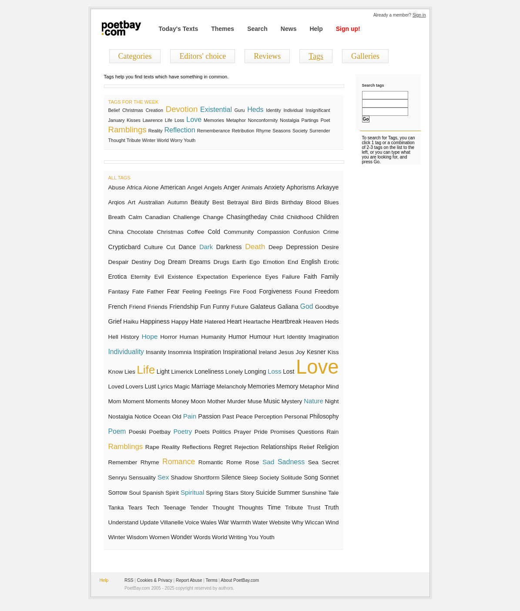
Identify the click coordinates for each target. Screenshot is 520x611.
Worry (176, 140)
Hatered (215, 321)
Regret (223, 446)
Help (315, 28)
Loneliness (209, 371)
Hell (113, 337)
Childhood (300, 217)
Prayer (242, 432)
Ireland (267, 352)
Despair (118, 262)
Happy (179, 321)
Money (180, 401)
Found (303, 291)
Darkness (229, 246)
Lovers (135, 386)
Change (213, 217)
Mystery (292, 401)
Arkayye (327, 187)
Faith (310, 276)
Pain (190, 416)
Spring (214, 492)
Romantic (210, 462)
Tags (316, 56)
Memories (214, 120)
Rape (152, 447)
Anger (232, 187)
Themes (222, 28)
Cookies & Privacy (154, 580)
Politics (221, 432)
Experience (246, 276)
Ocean (162, 416)
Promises (282, 432)
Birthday (292, 202)
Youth (189, 140)
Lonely (234, 371)
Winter (149, 140)
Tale (333, 492)
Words (202, 537)
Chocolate (140, 232)
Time (274, 507)
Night (332, 401)
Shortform (206, 477)
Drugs (221, 262)
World (163, 140)
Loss (179, 120)
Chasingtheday (246, 216)
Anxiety (274, 187)
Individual (293, 110)
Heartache (256, 321)
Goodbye (327, 307)
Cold (214, 231)
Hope (149, 336)
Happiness (155, 321)
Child (277, 217)
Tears (135, 507)
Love (193, 119)
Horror (168, 337)
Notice (142, 416)
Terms (212, 580)
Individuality (126, 351)
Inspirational (240, 351)
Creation (154, 110)
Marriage (203, 386)
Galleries (365, 56)
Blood (313, 202)
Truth (332, 507)
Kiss (333, 352)
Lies (129, 371)
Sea (313, 462)
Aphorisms (300, 187)
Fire (235, 291)
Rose (252, 462)
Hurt (279, 337)
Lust (150, 386)
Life (168, 120)
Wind (332, 522)
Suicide (266, 492)
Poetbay (160, 432)
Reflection (179, 130)
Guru (240, 110)
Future (239, 307)
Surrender (319, 130)
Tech (153, 507)
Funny (221, 307)
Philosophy (324, 416)
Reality (155, 130)
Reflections (196, 447)
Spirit (172, 492)
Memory (287, 386)
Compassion (273, 232)
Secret (330, 462)
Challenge (186, 217)
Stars (231, 492)
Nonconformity (263, 120)
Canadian (157, 217)
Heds (255, 109)
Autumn (178, 202)
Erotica (117, 276)
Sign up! (348, 28)
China (116, 232)
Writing (237, 537)
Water (260, 522)
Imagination (324, 337)
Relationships (279, 447)
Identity (273, 110)
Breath (117, 217)
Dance (187, 247)
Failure (291, 276)
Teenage (174, 507)
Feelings (216, 291)
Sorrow (117, 492)
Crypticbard (124, 246)
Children (327, 216)
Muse (255, 401)
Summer (289, 492)
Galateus (262, 306)
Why (297, 522)
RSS (129, 580)
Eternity (141, 276)
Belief (114, 110)
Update (149, 522)
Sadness (291, 462)
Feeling (191, 291)
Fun (205, 306)
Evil (159, 276)
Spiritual (192, 492)
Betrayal (238, 202)
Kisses (133, 120)
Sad (268, 462)
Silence (231, 477)
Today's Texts (178, 28)
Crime (331, 232)
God (306, 306)
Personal (296, 416)
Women (159, 537)
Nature (313, 401)
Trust (313, 507)
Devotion (182, 109)
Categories (135, 56)
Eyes (271, 276)
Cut (170, 247)
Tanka (116, 507)
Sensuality (142, 477)
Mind (332, 386)
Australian (151, 202)
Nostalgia (289, 120)
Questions (311, 432)
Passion (209, 416)
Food (249, 291)
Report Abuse (189, 580)
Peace (244, 416)
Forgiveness (275, 291)
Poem (117, 431)
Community (239, 232)
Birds (271, 202)
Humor (237, 336)
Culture (153, 247)
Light (163, 371)
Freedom (327, 291)
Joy (300, 352)
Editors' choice (202, 56)
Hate (196, 321)
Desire (330, 247)
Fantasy (118, 291)
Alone (151, 187)
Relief (306, 447)
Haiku (130, 321)
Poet (325, 120)
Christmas (132, 110)
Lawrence (153, 120)
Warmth (241, 522)
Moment (133, 401)
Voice (192, 522)
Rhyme (263, 130)
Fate (138, 291)
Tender (199, 507)
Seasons (281, 130)
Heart (234, 321)
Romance (178, 461)
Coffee (196, 232)
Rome (234, 462)
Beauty (200, 202)
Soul (135, 492)
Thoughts (250, 507)
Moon (198, 401)
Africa (134, 187)
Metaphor (236, 120)
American (172, 187)
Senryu (117, 477)
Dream (177, 261)
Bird (257, 202)
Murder (236, 401)
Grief (115, 321)
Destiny (141, 262)
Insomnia (180, 352)
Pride (260, 432)
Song (311, 477)
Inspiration (207, 352)
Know (115, 371)
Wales (209, 522)
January (116, 120)
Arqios (116, 202)
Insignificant (317, 110)
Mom (114, 401)
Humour (260, 336)
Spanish (153, 492)
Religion (328, 446)
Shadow (181, 477)
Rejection (246, 447)
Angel (194, 187)
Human (189, 337)
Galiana (288, 306)
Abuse (116, 187)
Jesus (286, 352)
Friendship (183, 306)
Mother (216, 401)
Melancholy (231, 386)
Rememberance (213, 130)
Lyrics (165, 386)
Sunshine (314, 492)
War (223, 522)
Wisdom (137, 537)
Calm (135, 217)
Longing (255, 371)
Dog (159, 262)
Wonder (181, 536)
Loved (116, 386)
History (130, 337)
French (117, 306)
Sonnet (329, 477)
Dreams (199, 261)
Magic (182, 386)
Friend (137, 307)
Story (247, 492)
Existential (216, 109)
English (311, 262)
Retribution (243, 130)
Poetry (182, 431)
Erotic (331, 262)
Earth (239, 262)
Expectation (212, 276)
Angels (213, 187)
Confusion (306, 232)
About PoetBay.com (240, 580)
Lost (288, 371)
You (253, 537)
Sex (163, 477)
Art (131, 202)
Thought (116, 140)
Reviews (267, 56)
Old (176, 416)
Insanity (156, 352)
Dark (206, 246)
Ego (254, 262)
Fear (173, 291)
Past (228, 416)
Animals (252, 187)
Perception (269, 416)
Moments (158, 401)
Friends (158, 307)
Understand (123, 522)
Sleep (250, 477)
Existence (180, 276)
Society (300, 130)
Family (330, 276)
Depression (302, 246)
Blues (331, 202)
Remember (123, 462)
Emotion (274, 262)
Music (272, 401)
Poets (202, 432)
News (289, 28)
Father (155, 291)
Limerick (182, 371)
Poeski (137, 432)
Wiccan (314, 522)
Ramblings (127, 129)
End (293, 262)
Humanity (213, 337)
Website (279, 522)
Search (257, 28)
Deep (275, 247)
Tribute (134, 140)
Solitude (291, 477)
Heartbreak (287, 321)
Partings (310, 120)
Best (218, 202)
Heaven (313, 321)
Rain (332, 432)
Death (255, 246)
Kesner (316, 352)
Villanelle (172, 522)
